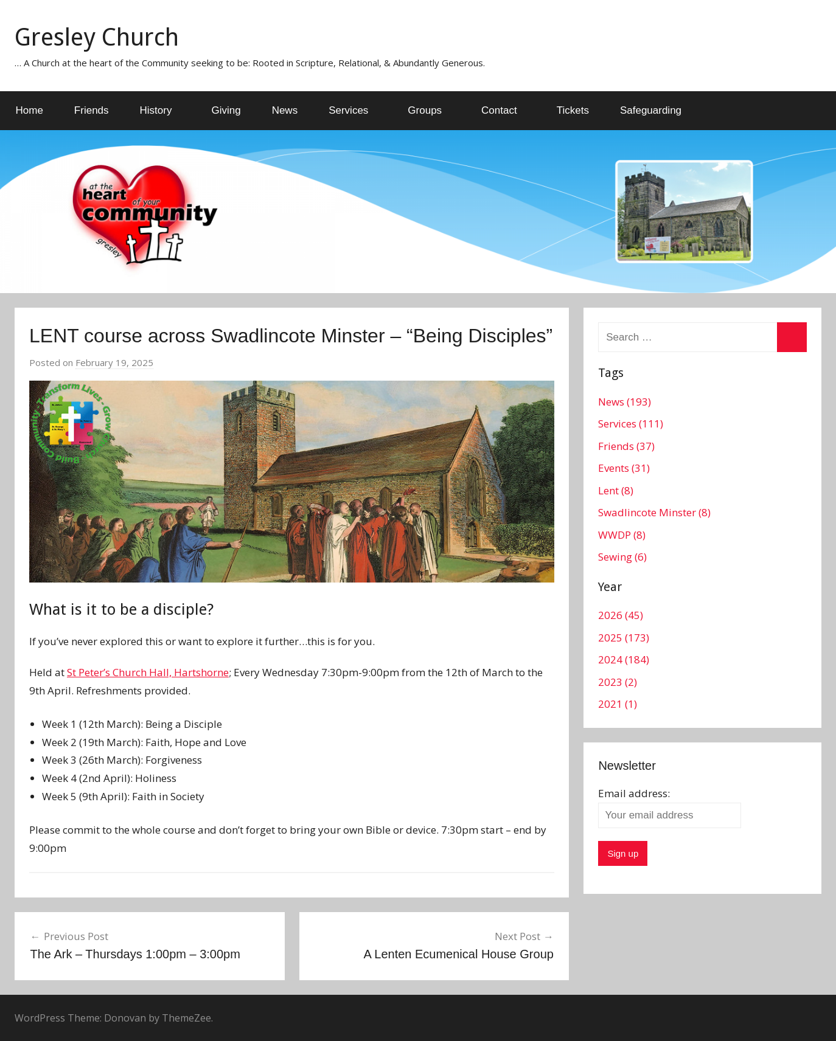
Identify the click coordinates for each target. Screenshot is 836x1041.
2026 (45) (620, 615)
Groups (431, 110)
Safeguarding (650, 110)
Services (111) (630, 424)
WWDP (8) (622, 535)
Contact (506, 110)
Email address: (634, 793)
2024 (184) (623, 659)
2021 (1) (617, 704)
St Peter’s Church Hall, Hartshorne (148, 672)
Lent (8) (615, 490)
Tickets (573, 110)
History (163, 110)
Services (355, 110)
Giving (225, 110)
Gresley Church (97, 37)
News (285, 110)
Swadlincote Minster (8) (654, 512)
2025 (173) (623, 638)
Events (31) (624, 468)
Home (29, 110)
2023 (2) (617, 682)
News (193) (624, 402)
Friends (91, 110)
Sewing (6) (622, 557)
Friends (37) (626, 446)
